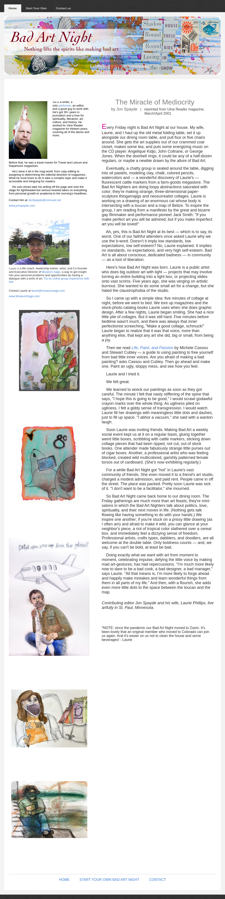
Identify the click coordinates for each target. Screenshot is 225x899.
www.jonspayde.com (22, 205)
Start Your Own (36, 8)
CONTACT (157, 880)
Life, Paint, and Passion (152, 348)
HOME (64, 880)
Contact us (63, 8)
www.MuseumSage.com (24, 296)
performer (65, 105)
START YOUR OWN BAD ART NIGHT (109, 880)
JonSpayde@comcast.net (44, 200)
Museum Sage (51, 272)
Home (13, 8)
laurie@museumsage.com (48, 290)
